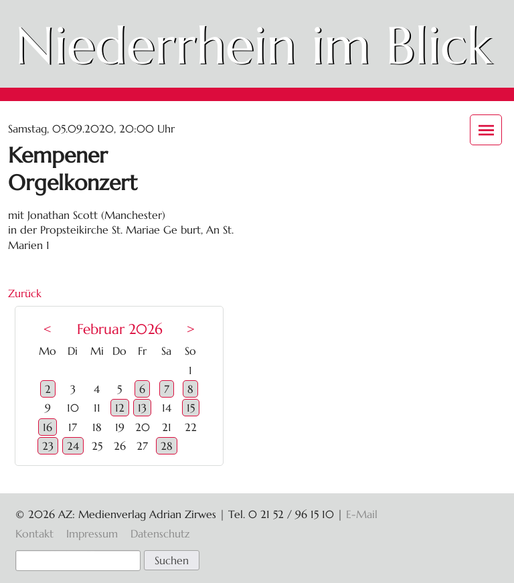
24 (73, 445)
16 (47, 427)
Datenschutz (160, 533)
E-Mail (361, 514)
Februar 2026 (120, 329)
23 (48, 445)
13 (142, 407)
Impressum (92, 533)
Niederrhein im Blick (253, 45)
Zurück (24, 293)
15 (191, 407)
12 (119, 407)
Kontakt (34, 533)
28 (167, 445)
